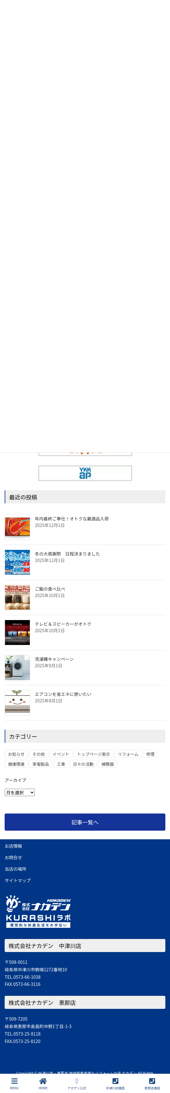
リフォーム (128, 754)
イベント (61, 754)
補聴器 (107, 764)
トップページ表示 (93, 754)
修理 (150, 754)
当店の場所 (15, 869)
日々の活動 (83, 764)
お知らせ (16, 754)
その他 (38, 754)
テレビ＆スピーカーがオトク (63, 624)
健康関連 (16, 764)
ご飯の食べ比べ (50, 589)
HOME (43, 1084)
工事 (61, 764)
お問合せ (13, 857)
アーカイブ (15, 780)
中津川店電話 (115, 1084)
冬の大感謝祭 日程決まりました (67, 554)
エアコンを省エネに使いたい (63, 694)
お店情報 (13, 846)
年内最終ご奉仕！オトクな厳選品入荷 (72, 518)
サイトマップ (18, 880)
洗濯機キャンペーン (54, 659)
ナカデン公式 (76, 1084)
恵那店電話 (152, 1084)
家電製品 (40, 764)
